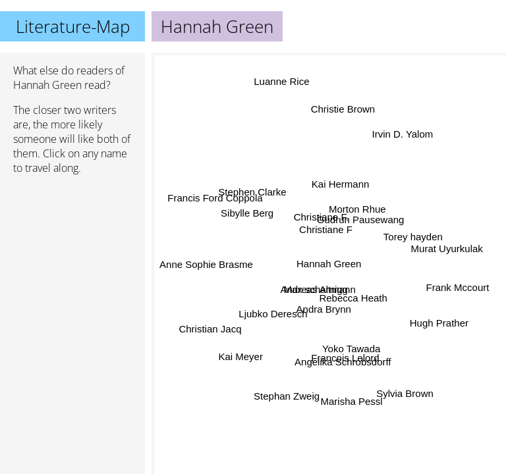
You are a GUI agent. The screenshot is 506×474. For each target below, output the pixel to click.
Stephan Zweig (287, 396)
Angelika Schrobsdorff (343, 361)
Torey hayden (413, 237)
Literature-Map (73, 26)
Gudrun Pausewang (360, 218)
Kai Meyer (241, 357)
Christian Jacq (210, 329)
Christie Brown (345, 111)
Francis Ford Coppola (215, 197)
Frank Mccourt (457, 289)
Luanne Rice (281, 82)
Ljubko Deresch (273, 313)
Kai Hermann (340, 184)
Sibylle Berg (247, 213)
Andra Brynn (323, 309)
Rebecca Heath (353, 297)
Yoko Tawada (351, 348)
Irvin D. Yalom (402, 132)
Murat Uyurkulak (447, 247)
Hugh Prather (439, 321)
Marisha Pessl (351, 400)
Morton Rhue (357, 209)
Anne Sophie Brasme (206, 265)
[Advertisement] (72, 255)
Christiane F (325, 229)
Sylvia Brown (404, 394)
